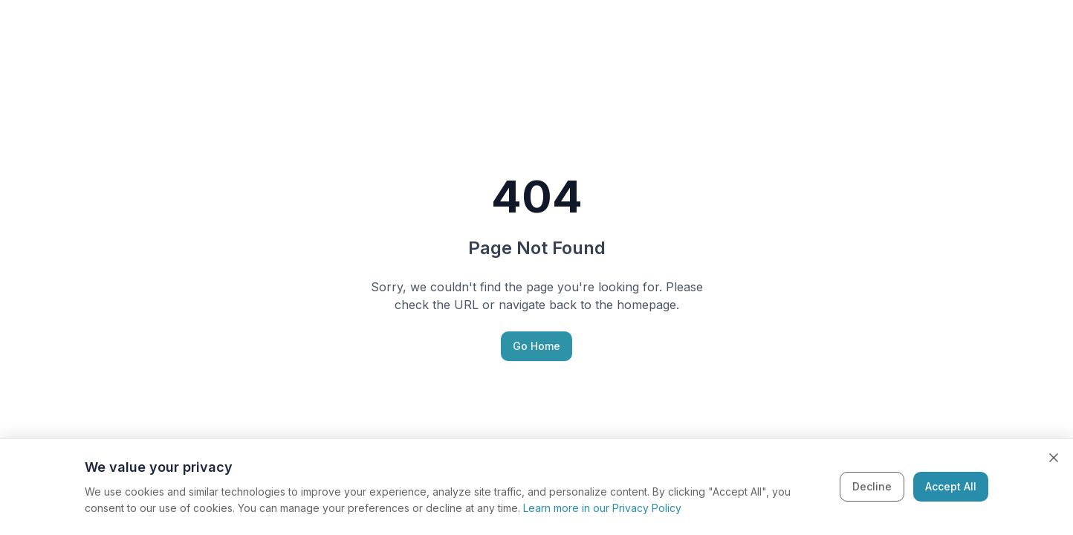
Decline (872, 486)
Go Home (536, 346)
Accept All (950, 486)
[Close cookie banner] (1053, 457)
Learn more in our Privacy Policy (602, 508)
